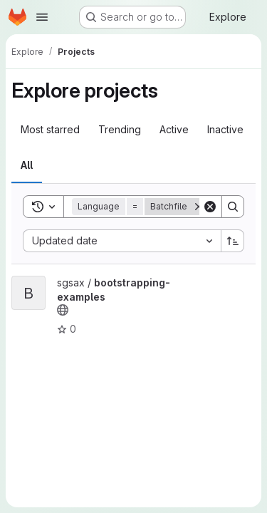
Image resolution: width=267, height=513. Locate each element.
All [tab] (27, 165)
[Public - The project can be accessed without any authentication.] (62, 310)
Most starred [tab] (50, 129)
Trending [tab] (119, 129)
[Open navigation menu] (42, 17)
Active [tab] (174, 129)
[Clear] (210, 206)
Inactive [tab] (225, 129)
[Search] (232, 206)
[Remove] (198, 206)
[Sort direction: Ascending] (232, 240)
